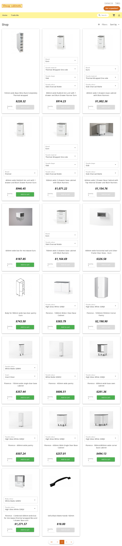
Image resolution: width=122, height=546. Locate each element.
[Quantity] (10, 107)
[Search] (103, 15)
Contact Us (109, 3)
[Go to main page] (21, 6)
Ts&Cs (117, 3)
